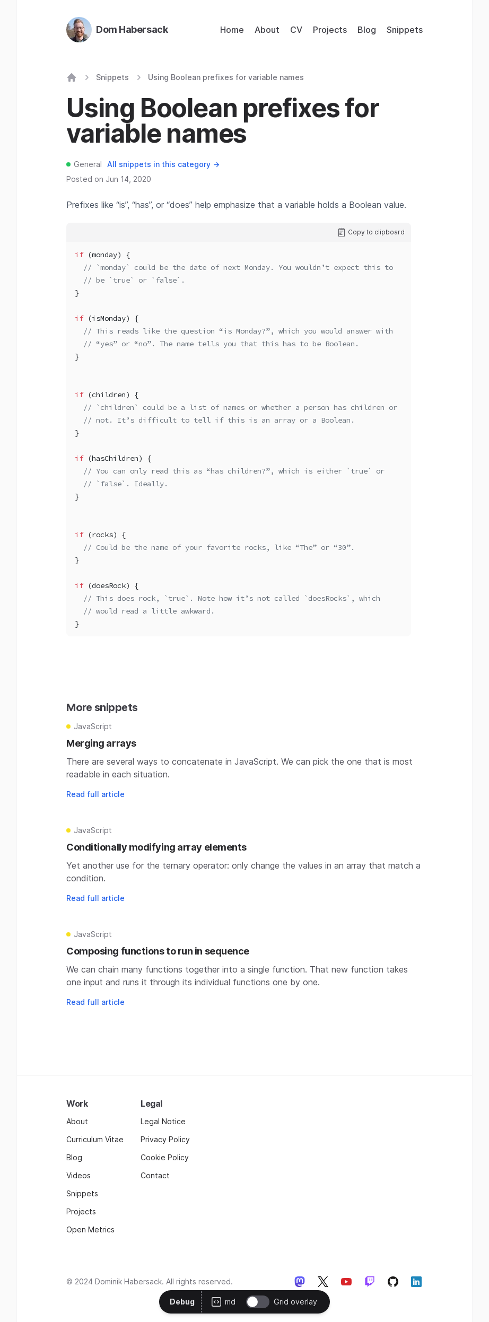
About (267, 29)
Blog (366, 29)
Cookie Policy (165, 1157)
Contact (155, 1175)
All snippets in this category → (163, 164)
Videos (78, 1175)
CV (296, 29)
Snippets (405, 29)
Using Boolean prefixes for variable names (226, 77)
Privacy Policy (165, 1139)
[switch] (257, 1301)
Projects (330, 29)
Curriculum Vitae (95, 1139)
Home (232, 29)
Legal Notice (163, 1121)
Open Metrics (90, 1229)
